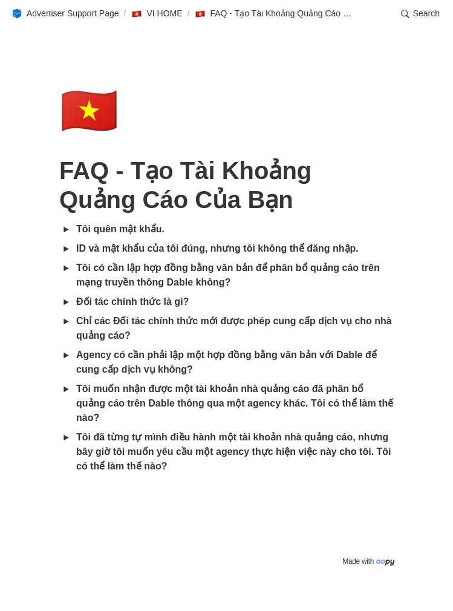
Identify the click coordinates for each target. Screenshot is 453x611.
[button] (65, 14)
